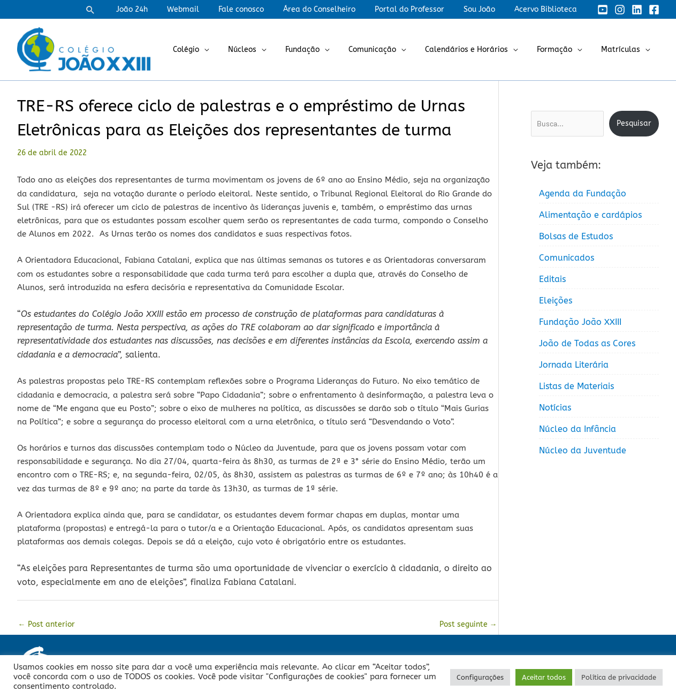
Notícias (555, 407)
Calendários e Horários (477, 49)
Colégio (214, 49)
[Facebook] (654, 9)
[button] (120, 9)
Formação (561, 49)
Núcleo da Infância (577, 429)
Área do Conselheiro (334, 9)
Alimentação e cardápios (590, 215)
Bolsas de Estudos (576, 236)
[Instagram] (619, 9)
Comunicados (566, 258)
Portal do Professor (420, 9)
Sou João (486, 9)
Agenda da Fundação (582, 193)
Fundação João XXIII (580, 322)
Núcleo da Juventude (582, 450)
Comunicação (387, 49)
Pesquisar (634, 123)
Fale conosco (260, 9)
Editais (552, 279)
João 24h (160, 9)
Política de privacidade (618, 677)
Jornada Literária (574, 365)
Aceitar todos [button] (544, 677)
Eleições (555, 300)
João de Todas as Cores (587, 343)
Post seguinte (468, 624)
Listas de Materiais (576, 386)
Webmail (207, 9)
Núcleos (266, 49)
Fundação (322, 49)
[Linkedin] (637, 9)
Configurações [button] (480, 677)
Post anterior (46, 624)
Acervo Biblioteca (548, 9)
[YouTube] (602, 9)
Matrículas (622, 49)
